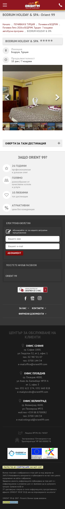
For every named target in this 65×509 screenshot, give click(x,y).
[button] (57, 97)
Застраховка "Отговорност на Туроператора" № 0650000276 (36, 440)
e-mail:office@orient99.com (32, 364)
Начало (6, 24)
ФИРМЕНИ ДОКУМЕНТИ (32, 313)
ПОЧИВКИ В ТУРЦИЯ (24, 24)
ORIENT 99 (11, 275)
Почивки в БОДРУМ (48, 24)
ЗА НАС (24, 308)
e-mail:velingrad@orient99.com (32, 419)
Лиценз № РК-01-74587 (36, 433)
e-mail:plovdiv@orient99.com (32, 391)
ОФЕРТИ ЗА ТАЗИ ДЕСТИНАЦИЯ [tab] (25, 143)
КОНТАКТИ (39, 308)
